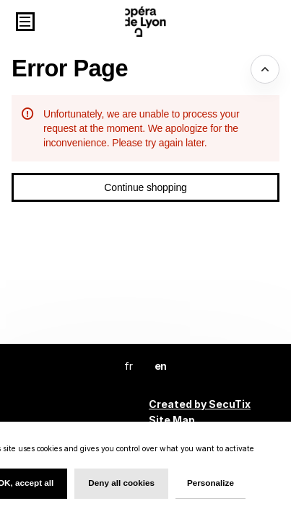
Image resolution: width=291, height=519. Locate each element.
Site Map (172, 420)
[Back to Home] (145, 21)
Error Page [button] (70, 68)
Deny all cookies (121, 482)
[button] (25, 21)
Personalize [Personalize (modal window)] (210, 482)
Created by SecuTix (200, 404)
